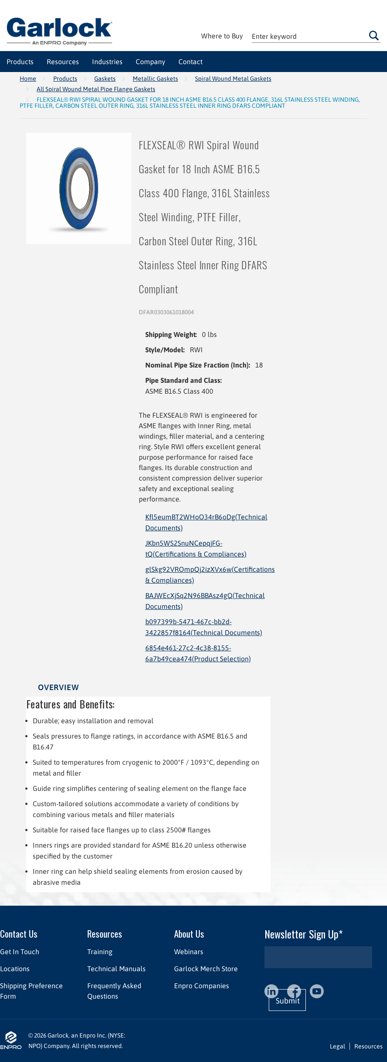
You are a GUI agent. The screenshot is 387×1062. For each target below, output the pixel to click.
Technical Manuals (116, 969)
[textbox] (316, 36)
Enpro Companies (201, 986)
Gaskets (105, 78)
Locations (15, 969)
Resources (104, 933)
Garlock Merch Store (206, 969)
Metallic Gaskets (155, 78)
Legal (337, 1046)
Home (28, 78)
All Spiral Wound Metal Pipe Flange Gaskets (96, 89)
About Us (189, 933)
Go (374, 35)
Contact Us (19, 933)
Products (65, 78)
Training (100, 951)
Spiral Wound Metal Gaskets (233, 78)
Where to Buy (222, 36)
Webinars (188, 951)
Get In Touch (19, 951)
